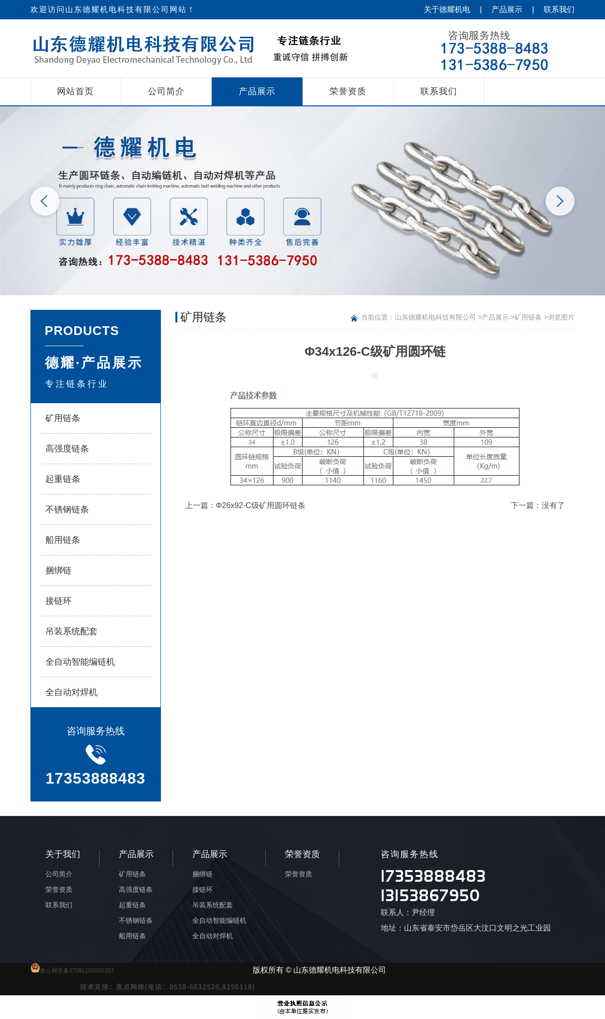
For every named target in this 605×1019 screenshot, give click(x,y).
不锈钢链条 (67, 509)
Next (560, 201)
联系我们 (559, 9)
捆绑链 (58, 570)
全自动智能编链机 (80, 662)
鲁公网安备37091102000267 (72, 970)
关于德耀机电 (447, 9)
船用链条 (62, 540)
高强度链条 (67, 448)
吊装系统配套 (71, 631)
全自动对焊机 (71, 692)
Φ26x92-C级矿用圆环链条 (260, 505)
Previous (44, 201)
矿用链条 (62, 418)
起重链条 (62, 479)
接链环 (58, 601)
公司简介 (166, 91)
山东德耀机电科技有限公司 (435, 317)
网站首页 (75, 91)
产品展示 (506, 9)
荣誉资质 (348, 91)
